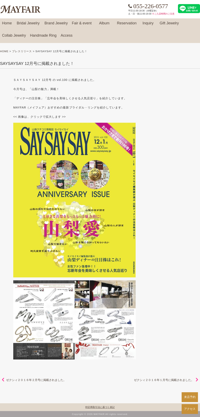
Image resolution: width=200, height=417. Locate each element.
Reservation (127, 25)
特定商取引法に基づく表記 (100, 407)
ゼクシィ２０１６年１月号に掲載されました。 (164, 380)
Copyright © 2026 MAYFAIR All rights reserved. (100, 414)
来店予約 (190, 397)
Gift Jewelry (169, 25)
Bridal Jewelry (28, 25)
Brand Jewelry (56, 25)
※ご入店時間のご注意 (163, 13)
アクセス (190, 408)
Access (66, 37)
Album (104, 25)
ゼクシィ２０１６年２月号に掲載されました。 (36, 380)
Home (7, 25)
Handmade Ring (43, 37)
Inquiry (148, 25)
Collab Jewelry (14, 37)
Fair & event (82, 25)
